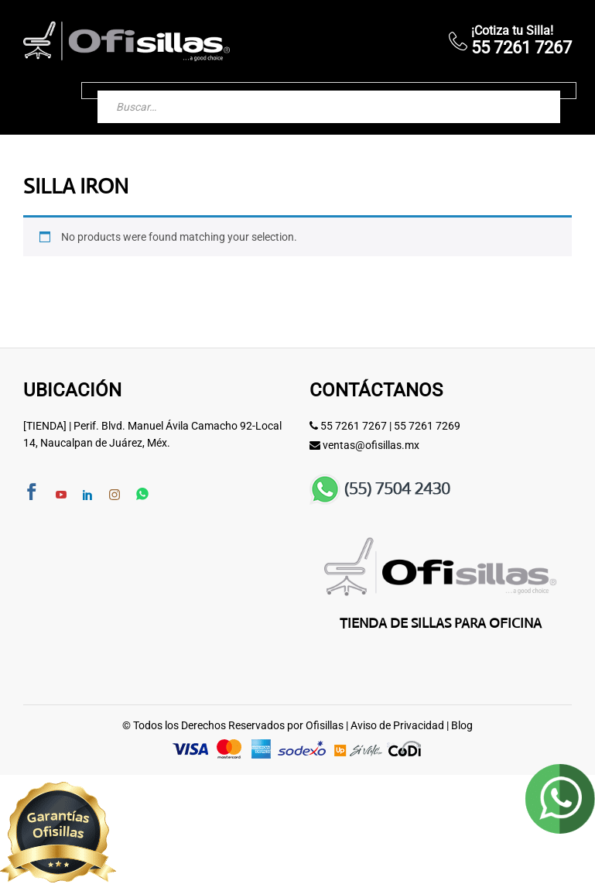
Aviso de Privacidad (397, 725)
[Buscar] (533, 90)
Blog (462, 725)
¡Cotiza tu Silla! (512, 30)
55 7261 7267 (353, 426)
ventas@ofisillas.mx (371, 445)
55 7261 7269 (427, 426)
